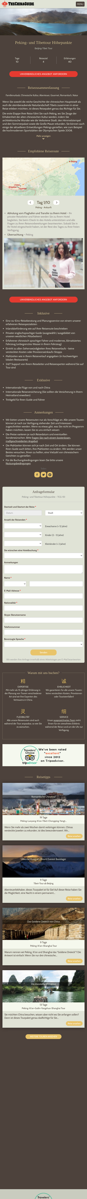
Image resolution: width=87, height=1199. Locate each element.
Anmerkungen (11, 562)
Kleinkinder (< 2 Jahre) (55, 543)
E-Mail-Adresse (11, 590)
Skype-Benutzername (15, 614)
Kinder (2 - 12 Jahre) (54, 535)
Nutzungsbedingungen (18, 463)
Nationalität (10, 602)
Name (7, 577)
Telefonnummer (12, 626)
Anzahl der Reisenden (14, 519)
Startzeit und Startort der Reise (19, 506)
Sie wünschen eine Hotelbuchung (20, 550)
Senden (43, 652)
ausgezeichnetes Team (64, 720)
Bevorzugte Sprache (14, 639)
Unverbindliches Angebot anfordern (43, 74)
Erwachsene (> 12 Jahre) (56, 526)
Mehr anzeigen (43, 137)
